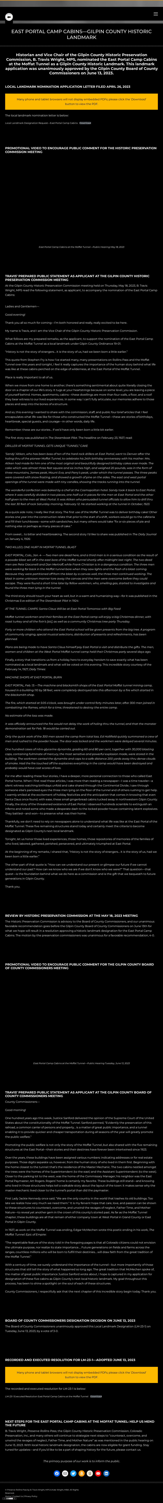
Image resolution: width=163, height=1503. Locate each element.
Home (8, 1496)
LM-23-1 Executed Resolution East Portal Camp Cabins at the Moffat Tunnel (46, 1396)
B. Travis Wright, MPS (54, 59)
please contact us (128, 1449)
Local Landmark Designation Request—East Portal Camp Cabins (41, 123)
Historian (25, 55)
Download (85, 123)
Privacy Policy (30, 1496)
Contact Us (18, 1496)
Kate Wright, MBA (60, 1490)
